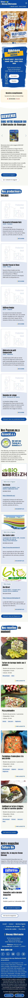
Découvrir (21, 238)
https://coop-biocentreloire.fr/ (11, 547)
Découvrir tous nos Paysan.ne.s (11, 616)
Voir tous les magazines (9, 915)
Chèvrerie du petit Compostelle (11, 351)
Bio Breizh (6, 485)
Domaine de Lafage (10, 395)
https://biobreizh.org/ (9, 495)
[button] (2, 28)
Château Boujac (8, 308)
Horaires (14, 81)
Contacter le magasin (10, 180)
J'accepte (19, 995)
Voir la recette (20, 680)
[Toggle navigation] (26, 4)
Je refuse (8, 995)
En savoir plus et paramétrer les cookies (14, 991)
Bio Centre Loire (8, 535)
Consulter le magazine (12, 908)
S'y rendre (14, 76)
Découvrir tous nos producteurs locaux (13, 419)
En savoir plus (19, 509)
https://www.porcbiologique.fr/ (11, 598)
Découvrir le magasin (9, 175)
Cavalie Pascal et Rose (11, 265)
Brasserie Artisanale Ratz (12, 222)
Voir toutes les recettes (9, 832)
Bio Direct (6, 587)
